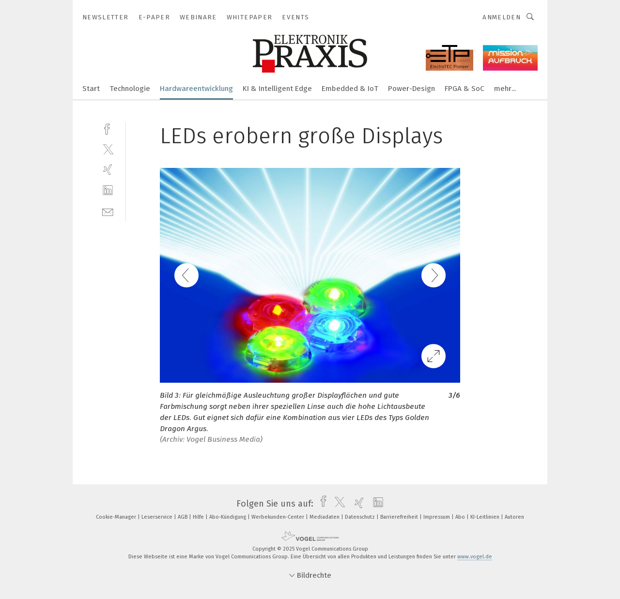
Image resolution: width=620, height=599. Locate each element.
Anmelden (501, 17)
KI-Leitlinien (485, 517)
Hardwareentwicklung (196, 88)
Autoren (514, 517)
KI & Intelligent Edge (277, 88)
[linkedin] (108, 190)
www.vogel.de (474, 557)
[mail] (108, 211)
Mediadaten (325, 517)
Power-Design (411, 88)
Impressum (437, 517)
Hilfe (199, 517)
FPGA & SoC (464, 88)
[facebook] (108, 128)
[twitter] (108, 149)
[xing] (108, 170)
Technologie (129, 88)
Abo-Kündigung (228, 517)
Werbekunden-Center (278, 517)
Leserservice (157, 517)
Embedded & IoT (350, 88)
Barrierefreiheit (399, 517)
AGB (183, 517)
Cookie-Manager (117, 517)
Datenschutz (360, 517)
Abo (460, 517)
